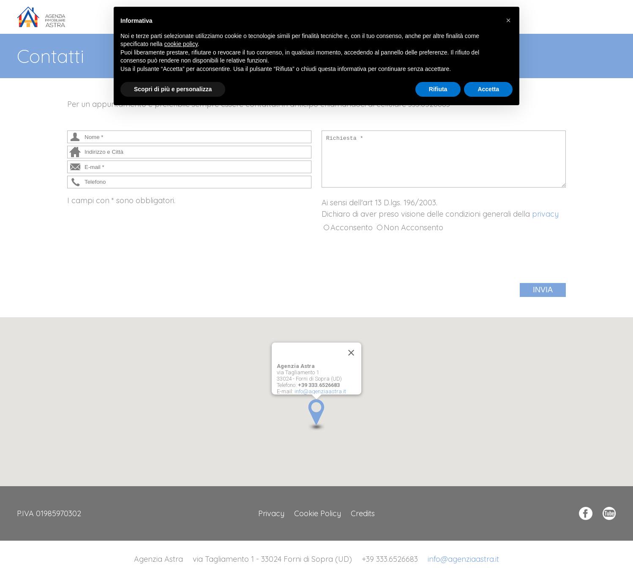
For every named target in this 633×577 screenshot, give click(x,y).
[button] (316, 415)
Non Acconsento (413, 227)
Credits (363, 513)
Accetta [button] (488, 89)
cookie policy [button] (181, 44)
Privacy (271, 513)
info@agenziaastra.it (320, 391)
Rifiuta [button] (438, 89)
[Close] (351, 353)
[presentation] (386, 258)
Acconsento (351, 227)
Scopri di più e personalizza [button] (173, 89)
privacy (545, 214)
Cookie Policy (317, 513)
